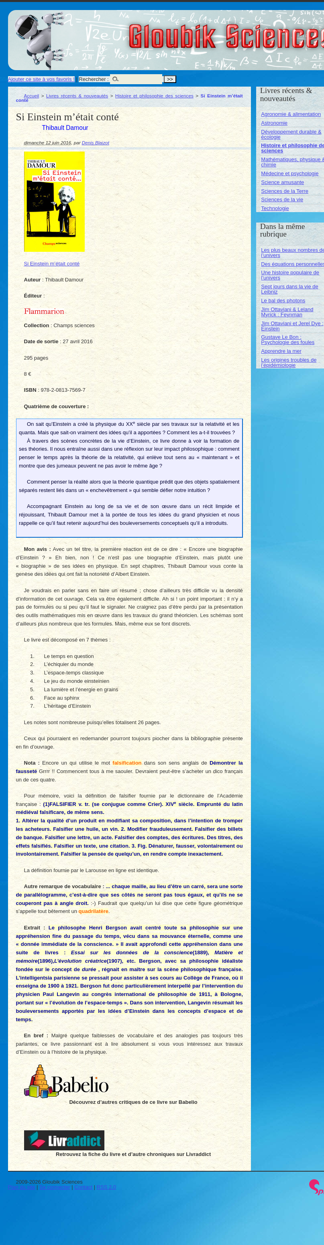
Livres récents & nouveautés (77, 95)
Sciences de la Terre (284, 191)
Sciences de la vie (282, 199)
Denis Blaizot (95, 142)
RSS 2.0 (106, 1187)
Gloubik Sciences (276, 31)
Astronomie (274, 123)
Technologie (275, 208)
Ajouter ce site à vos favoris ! (41, 79)
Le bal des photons (283, 301)
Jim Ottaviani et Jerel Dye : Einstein (292, 326)
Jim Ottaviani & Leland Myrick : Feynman (287, 312)
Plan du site (21, 1187)
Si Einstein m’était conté (52, 264)
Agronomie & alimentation (291, 114)
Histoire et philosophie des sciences (154, 95)
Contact (83, 1187)
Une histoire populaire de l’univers (290, 275)
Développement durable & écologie (291, 134)
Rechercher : (93, 79)
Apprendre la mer (281, 351)
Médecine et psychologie (289, 173)
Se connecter (54, 1187)
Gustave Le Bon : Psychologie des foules (287, 339)
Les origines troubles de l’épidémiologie (288, 362)
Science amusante (282, 182)
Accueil (31, 95)
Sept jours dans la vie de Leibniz (289, 289)
